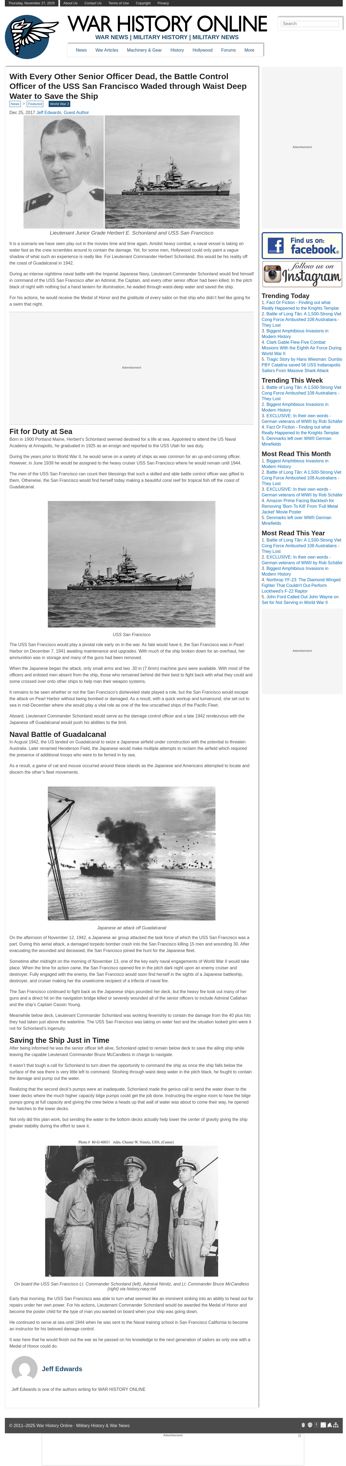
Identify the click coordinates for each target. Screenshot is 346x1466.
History (177, 50)
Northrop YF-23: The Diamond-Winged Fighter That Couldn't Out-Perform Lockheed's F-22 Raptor (301, 585)
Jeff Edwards (62, 1369)
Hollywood (202, 50)
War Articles (106, 50)
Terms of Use (118, 3)
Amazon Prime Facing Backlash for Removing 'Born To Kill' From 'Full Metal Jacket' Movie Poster (300, 506)
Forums (228, 50)
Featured (35, 104)
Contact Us (93, 3)
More (249, 50)
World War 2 (59, 104)
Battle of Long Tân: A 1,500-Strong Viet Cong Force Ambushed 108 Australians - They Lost (301, 320)
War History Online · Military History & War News (83, 1425)
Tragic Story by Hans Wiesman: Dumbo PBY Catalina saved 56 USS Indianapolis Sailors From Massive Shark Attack (302, 365)
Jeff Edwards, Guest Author (62, 112)
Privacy (163, 3)
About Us (70, 3)
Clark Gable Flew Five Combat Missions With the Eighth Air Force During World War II (301, 348)
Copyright (143, 3)
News (81, 50)
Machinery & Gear (144, 50)
